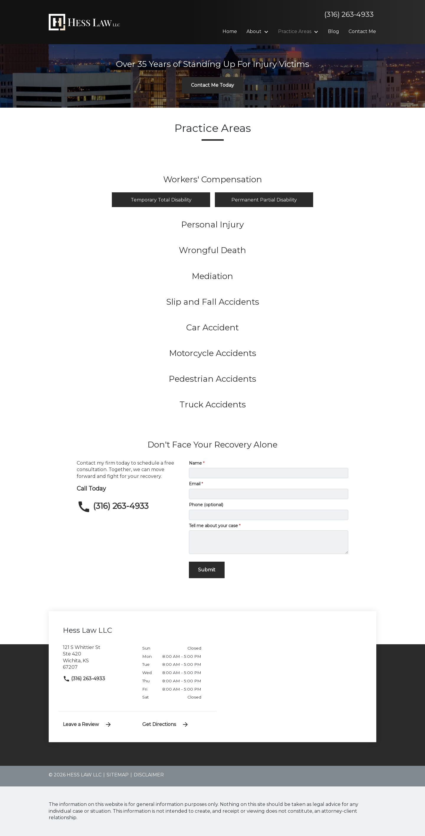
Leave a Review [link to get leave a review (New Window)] (87, 724)
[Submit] (207, 570)
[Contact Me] (362, 31)
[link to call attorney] (347, 14)
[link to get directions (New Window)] (98, 660)
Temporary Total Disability (161, 200)
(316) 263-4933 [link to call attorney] (84, 678)
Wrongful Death (212, 250)
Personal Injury (212, 224)
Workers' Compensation (212, 179)
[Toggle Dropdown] (268, 31)
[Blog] (333, 31)
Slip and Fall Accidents (212, 302)
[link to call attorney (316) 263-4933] (128, 507)
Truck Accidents (212, 404)
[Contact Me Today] (212, 85)
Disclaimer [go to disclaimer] (149, 775)
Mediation (212, 276)
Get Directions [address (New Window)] (165, 724)
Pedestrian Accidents (212, 379)
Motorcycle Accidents (212, 353)
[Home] (230, 31)
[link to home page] (85, 21)
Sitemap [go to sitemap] (118, 775)
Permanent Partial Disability (264, 200)
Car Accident (212, 327)
